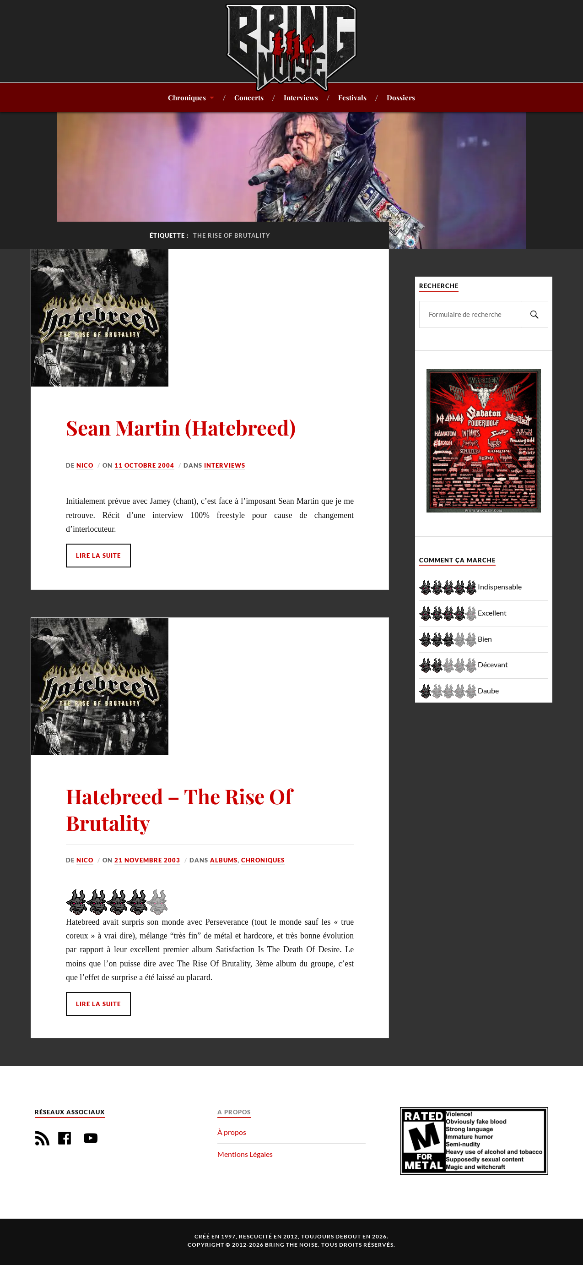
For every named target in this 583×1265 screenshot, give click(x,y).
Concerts (249, 97)
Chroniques (187, 97)
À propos (231, 1132)
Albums (224, 860)
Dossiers (401, 97)
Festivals (352, 97)
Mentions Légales (245, 1154)
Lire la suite (98, 555)
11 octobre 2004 (144, 465)
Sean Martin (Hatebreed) (181, 427)
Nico (84, 465)
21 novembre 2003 (147, 860)
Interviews (301, 97)
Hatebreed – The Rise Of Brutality (179, 808)
